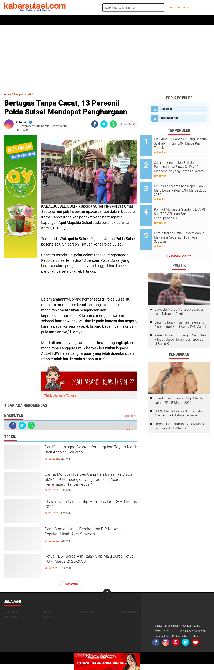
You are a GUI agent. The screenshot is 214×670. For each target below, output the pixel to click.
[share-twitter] (104, 124)
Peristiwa (67, 20)
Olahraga (85, 20)
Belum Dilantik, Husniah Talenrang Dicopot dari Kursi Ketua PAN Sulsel (180, 311)
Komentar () (128, 124)
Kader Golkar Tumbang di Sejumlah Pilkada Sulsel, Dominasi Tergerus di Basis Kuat (180, 326)
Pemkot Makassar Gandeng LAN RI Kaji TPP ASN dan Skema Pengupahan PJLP (183, 205)
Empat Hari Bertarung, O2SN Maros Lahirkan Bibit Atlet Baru (179, 412)
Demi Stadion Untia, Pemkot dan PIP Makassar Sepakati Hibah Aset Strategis (91, 533)
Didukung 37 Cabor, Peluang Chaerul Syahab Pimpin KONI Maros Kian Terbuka (184, 143)
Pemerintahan (128, 612)
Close (80, 655)
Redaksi (158, 626)
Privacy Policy (162, 631)
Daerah (37, 20)
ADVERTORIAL (138, 20)
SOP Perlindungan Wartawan (172, 636)
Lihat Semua (71, 584)
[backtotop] (107, 593)
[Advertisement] (107, 56)
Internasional (169, 117)
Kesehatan (104, 20)
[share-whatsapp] (113, 124)
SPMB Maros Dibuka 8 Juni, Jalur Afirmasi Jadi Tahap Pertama (178, 400)
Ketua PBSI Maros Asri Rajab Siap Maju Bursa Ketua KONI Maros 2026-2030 (90, 560)
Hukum (51, 20)
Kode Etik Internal (193, 626)
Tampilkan (129, 416)
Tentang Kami (162, 642)
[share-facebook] (94, 124)
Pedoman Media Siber (187, 642)
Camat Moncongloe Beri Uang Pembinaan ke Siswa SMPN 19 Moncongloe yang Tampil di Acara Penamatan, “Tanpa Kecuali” (84, 482)
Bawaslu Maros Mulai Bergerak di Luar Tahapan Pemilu (178, 298)
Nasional (166, 108)
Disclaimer (172, 626)
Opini (154, 20)
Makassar (87, 612)
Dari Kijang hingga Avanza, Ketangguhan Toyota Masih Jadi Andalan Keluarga (82, 455)
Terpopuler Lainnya (179, 242)
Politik (23, 20)
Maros (120, 20)
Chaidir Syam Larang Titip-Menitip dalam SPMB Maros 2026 (84, 506)
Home (9, 20)
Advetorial (11, 612)
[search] (133, 7)
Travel (167, 20)
